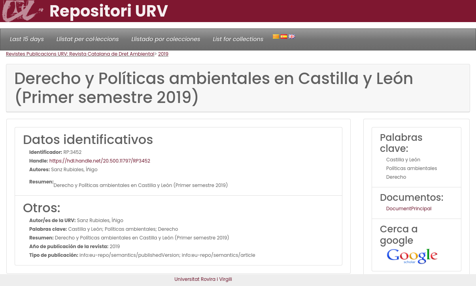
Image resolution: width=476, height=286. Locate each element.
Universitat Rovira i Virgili (203, 279)
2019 (163, 53)
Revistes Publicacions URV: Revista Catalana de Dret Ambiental (80, 53)
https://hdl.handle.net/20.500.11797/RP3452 (99, 160)
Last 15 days (27, 39)
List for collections (238, 39)
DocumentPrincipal (408, 208)
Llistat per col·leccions (88, 39)
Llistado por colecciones (166, 39)
